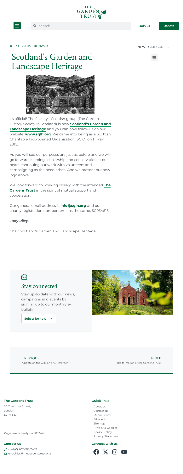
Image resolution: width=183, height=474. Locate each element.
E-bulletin (100, 419)
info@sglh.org (73, 206)
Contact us (101, 410)
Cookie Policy (103, 432)
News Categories (153, 47)
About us (100, 406)
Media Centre (103, 415)
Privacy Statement (106, 436)
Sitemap (99, 423)
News (43, 46)
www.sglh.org (38, 134)
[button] (17, 26)
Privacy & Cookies (105, 428)
